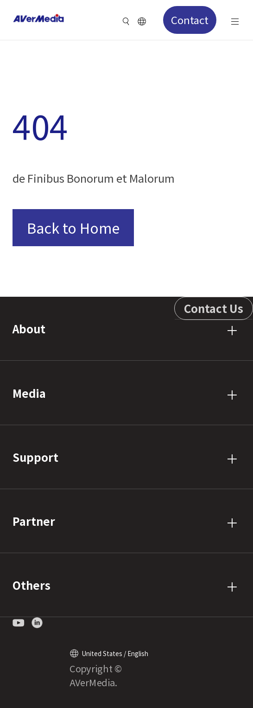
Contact (190, 19)
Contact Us (213, 308)
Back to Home (73, 227)
